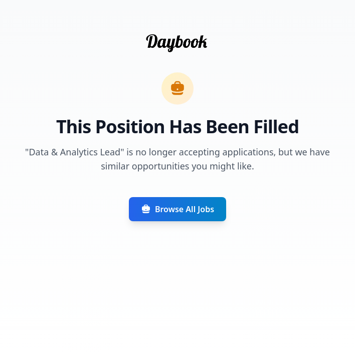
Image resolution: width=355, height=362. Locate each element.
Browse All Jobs (177, 209)
